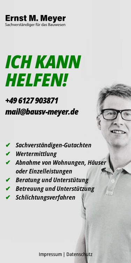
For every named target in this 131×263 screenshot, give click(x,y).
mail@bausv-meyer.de (41, 111)
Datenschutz (79, 254)
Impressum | (52, 254)
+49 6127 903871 (31, 100)
